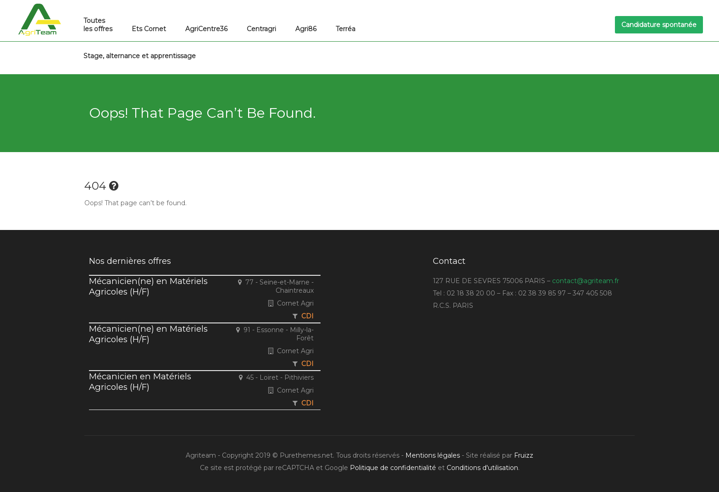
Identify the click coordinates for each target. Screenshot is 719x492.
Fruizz (523, 455)
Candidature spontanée (659, 25)
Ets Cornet (149, 29)
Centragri (261, 29)
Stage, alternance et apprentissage (139, 56)
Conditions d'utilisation (482, 468)
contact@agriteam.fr (585, 281)
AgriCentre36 (206, 29)
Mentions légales (432, 455)
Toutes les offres (97, 24)
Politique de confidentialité (393, 468)
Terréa (345, 29)
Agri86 (305, 29)
